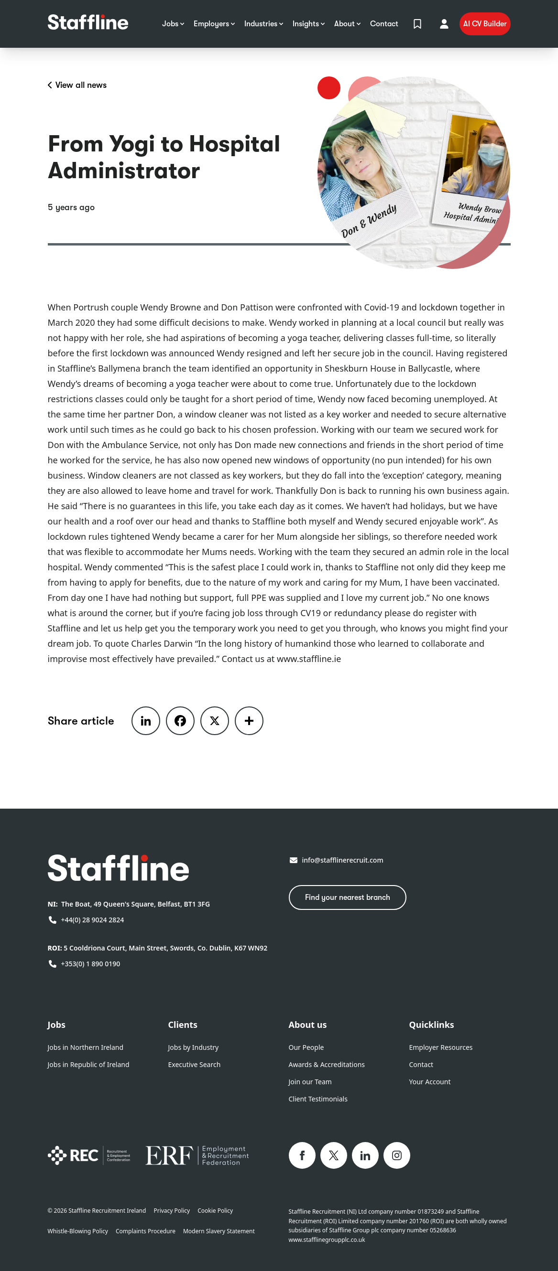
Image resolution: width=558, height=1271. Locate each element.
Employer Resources (441, 1047)
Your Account (430, 1081)
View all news (77, 85)
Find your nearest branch (347, 897)
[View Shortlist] (417, 23)
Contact (421, 1064)
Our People (306, 1047)
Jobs (57, 1024)
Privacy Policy (171, 1211)
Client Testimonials (318, 1098)
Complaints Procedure (145, 1231)
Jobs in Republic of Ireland (89, 1064)
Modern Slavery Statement (219, 1231)
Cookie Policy (215, 1211)
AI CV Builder (485, 24)
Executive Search (194, 1064)
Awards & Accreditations (327, 1064)
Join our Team (310, 1081)
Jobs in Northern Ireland (86, 1047)
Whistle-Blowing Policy (78, 1231)
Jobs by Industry (193, 1047)
